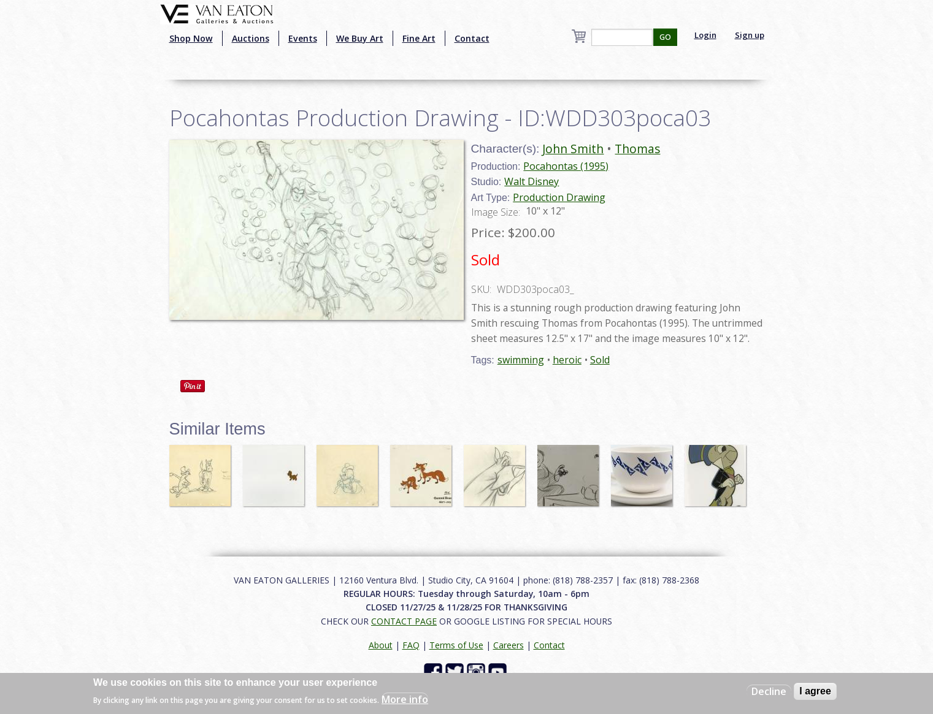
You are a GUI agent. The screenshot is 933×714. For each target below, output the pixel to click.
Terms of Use (456, 645)
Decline (768, 691)
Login (705, 34)
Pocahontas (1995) (566, 166)
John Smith (573, 148)
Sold (600, 359)
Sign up (749, 34)
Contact (472, 38)
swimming (520, 359)
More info (405, 699)
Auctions (250, 38)
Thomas (637, 148)
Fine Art (419, 38)
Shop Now (191, 38)
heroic (567, 359)
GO (665, 37)
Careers (508, 645)
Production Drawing (559, 197)
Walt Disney (531, 181)
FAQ (411, 645)
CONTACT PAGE (404, 621)
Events (302, 38)
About (381, 645)
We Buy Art (359, 38)
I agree (815, 691)
